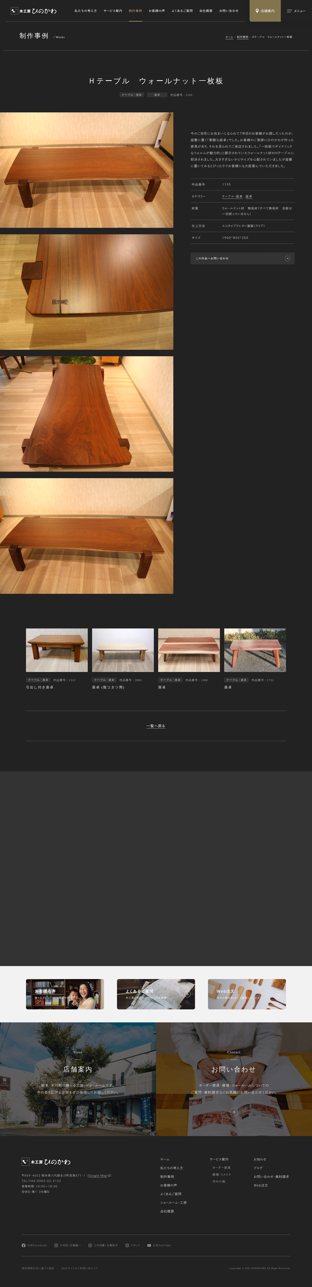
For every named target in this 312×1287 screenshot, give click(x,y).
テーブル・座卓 (232, 196)
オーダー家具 (221, 1167)
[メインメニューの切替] (296, 11)
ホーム (229, 37)
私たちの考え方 (86, 10)
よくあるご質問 (182, 10)
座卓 (249, 196)
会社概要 (206, 10)
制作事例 (135, 10)
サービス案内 (113, 10)
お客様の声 (157, 10)
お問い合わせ (229, 10)
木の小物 (219, 1181)
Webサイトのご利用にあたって (80, 1268)
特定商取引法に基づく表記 (38, 1268)
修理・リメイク (221, 1174)
